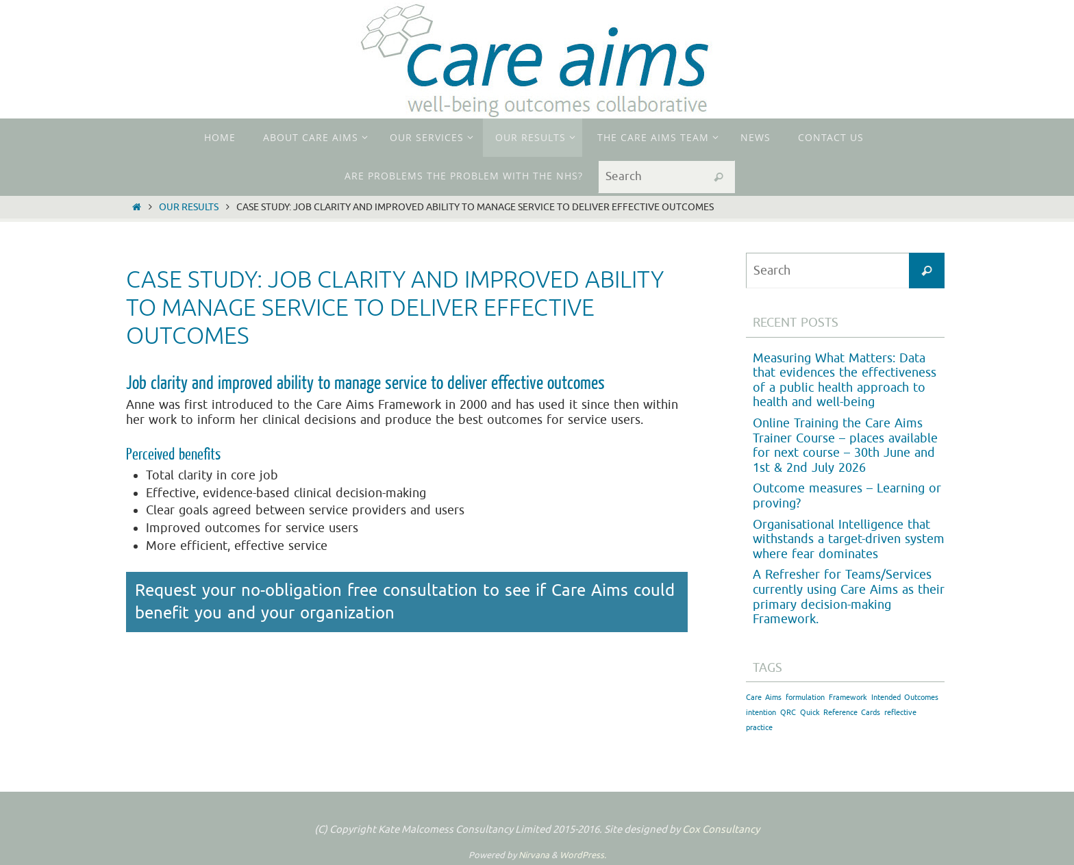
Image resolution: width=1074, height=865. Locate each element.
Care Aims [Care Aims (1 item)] (764, 697)
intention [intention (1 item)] (761, 712)
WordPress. (583, 855)
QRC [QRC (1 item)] (788, 712)
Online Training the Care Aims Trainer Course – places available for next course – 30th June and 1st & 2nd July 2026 (845, 445)
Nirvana (534, 855)
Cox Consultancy (721, 829)
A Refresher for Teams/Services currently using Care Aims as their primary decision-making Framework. (849, 597)
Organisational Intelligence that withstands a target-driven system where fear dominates (849, 539)
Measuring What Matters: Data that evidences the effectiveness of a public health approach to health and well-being (844, 380)
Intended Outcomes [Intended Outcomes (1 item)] (904, 697)
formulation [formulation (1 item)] (805, 697)
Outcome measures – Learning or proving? (847, 496)
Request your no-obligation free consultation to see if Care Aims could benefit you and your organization (405, 601)
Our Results (188, 207)
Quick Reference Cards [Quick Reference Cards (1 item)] (840, 712)
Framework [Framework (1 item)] (848, 697)
